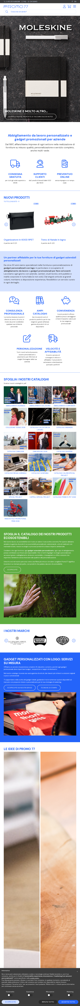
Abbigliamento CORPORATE (64, 406)
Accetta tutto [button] (68, 1002)
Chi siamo (32, 2)
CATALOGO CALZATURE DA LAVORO (40, 428)
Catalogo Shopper (64, 451)
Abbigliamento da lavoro (40, 406)
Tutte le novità (11, 201)
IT (72, 2)
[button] (77, 971)
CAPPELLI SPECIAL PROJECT (40, 497)
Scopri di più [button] (12, 570)
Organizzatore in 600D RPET (19, 239)
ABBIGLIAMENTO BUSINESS (15, 406)
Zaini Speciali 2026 (40, 451)
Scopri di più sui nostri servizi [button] (19, 688)
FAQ (23, 2)
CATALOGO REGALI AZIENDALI (15, 473)
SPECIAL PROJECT (15, 497)
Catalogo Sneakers (64, 427)
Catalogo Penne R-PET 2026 (64, 497)
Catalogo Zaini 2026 (15, 451)
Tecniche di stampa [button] (49, 688)
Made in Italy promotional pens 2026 (15, 520)
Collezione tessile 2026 (15, 427)
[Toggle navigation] (74, 6)
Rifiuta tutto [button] (48, 1002)
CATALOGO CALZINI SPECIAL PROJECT (64, 474)
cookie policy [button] (34, 978)
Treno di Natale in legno (53, 239)
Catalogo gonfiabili (40, 473)
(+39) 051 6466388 (12, 2)
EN (75, 2)
